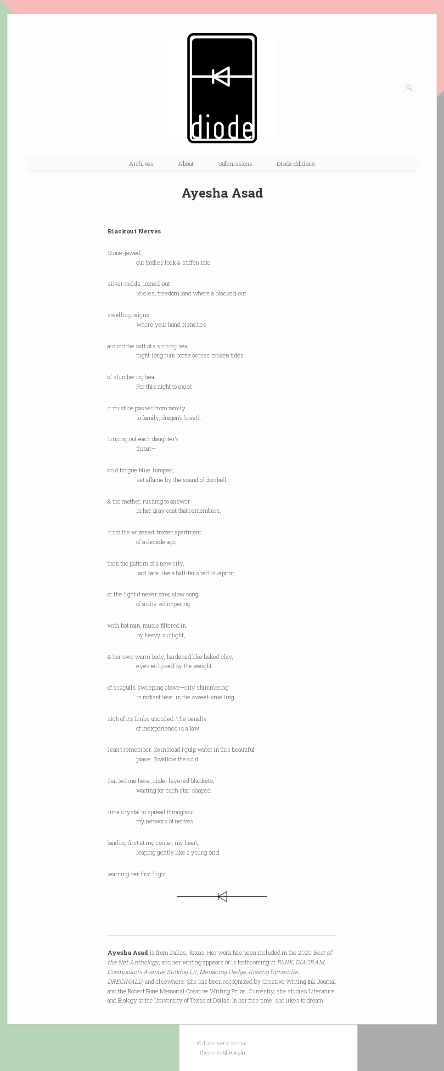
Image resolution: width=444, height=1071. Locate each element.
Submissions (235, 163)
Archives (141, 163)
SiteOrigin (234, 1052)
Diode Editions (296, 163)
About (186, 163)
